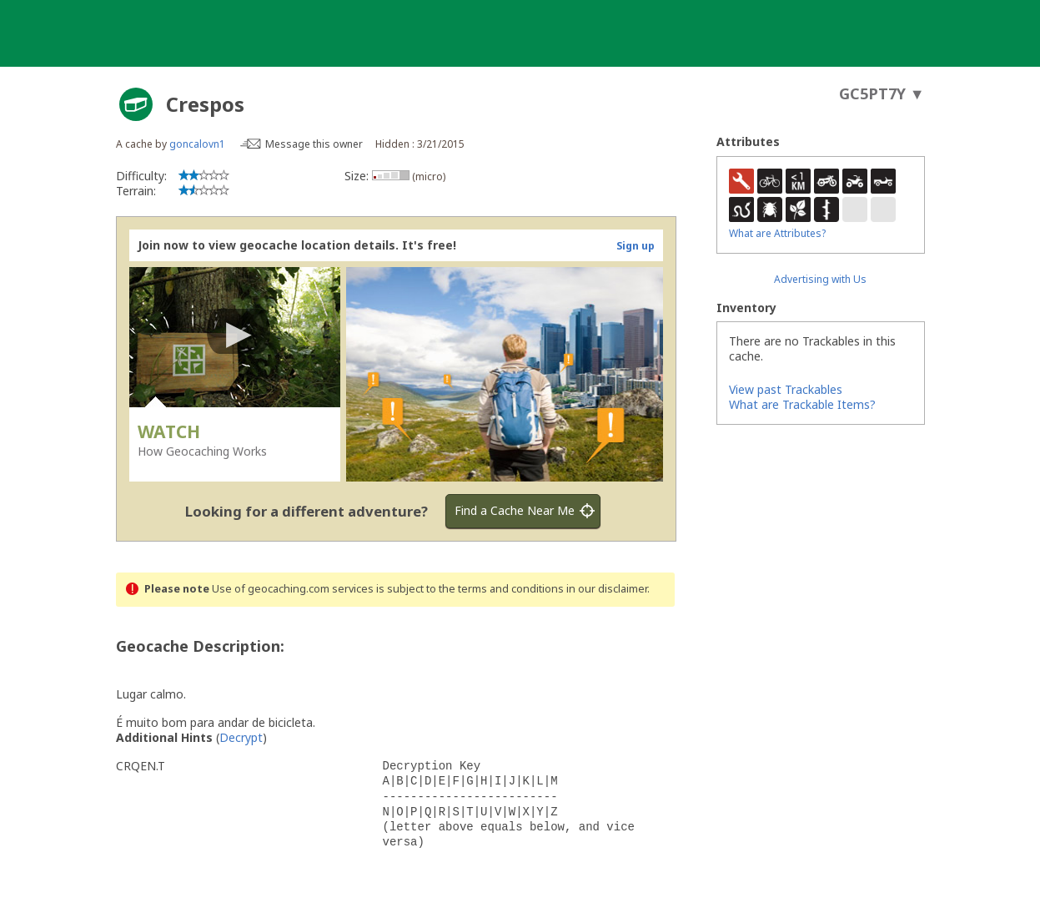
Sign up (635, 246)
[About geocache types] (136, 104)
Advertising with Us (820, 279)
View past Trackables (785, 389)
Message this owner (314, 144)
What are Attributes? (777, 233)
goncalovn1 (197, 144)
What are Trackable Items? (802, 404)
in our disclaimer (606, 589)
